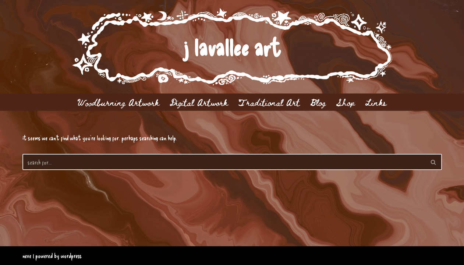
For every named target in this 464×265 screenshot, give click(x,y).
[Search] (223, 162)
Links (376, 102)
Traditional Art (269, 102)
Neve (26, 255)
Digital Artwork (198, 102)
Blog (318, 102)
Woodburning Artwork (118, 102)
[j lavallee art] (232, 47)
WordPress (71, 255)
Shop (345, 102)
